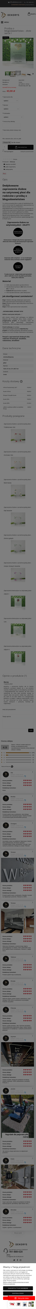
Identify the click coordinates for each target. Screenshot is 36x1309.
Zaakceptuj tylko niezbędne (18, 1288)
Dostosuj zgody (18, 1293)
